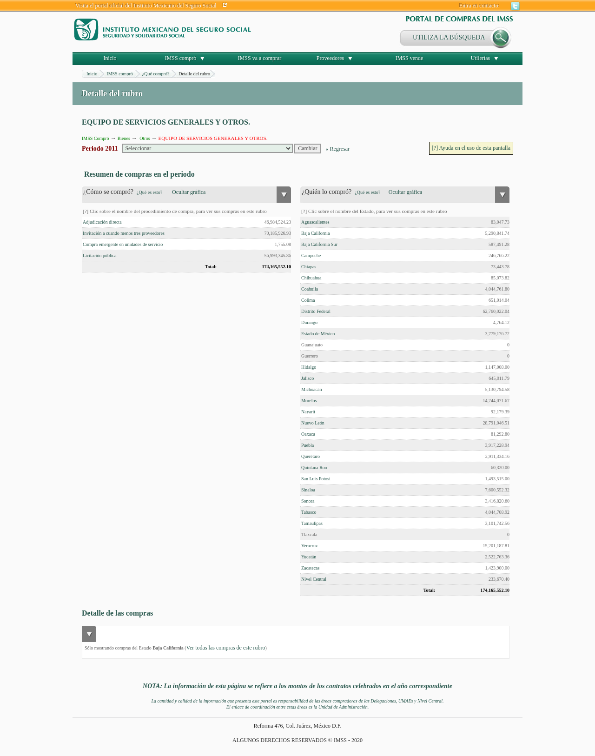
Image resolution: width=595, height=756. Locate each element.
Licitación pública (99, 255)
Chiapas (308, 266)
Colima (308, 300)
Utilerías (480, 58)
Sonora (307, 501)
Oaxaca (308, 434)
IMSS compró (181, 58)
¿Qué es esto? (149, 192)
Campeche (311, 255)
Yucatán (308, 556)
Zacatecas (310, 567)
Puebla (307, 445)
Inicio (110, 58)
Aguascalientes (315, 222)
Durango (309, 322)
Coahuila (309, 289)
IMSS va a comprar (260, 58)
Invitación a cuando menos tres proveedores (124, 233)
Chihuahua (311, 277)
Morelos (309, 400)
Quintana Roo (314, 467)
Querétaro (310, 456)
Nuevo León (312, 422)
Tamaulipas (312, 523)
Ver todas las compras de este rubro (225, 647)
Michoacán (311, 389)
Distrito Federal (316, 311)
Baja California (315, 233)
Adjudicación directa (102, 222)
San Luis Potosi (316, 478)
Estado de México (318, 333)
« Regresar (338, 149)
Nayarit (308, 411)
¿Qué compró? (156, 73)
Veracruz (309, 545)
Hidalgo (308, 367)
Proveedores (330, 58)
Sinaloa (308, 489)
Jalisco (307, 378)
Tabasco (309, 512)
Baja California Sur (319, 244)
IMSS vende (409, 58)
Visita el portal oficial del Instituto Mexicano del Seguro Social (146, 5)
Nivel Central (313, 579)
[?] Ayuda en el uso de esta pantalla (471, 148)
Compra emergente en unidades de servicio (123, 244)
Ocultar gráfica (188, 192)
